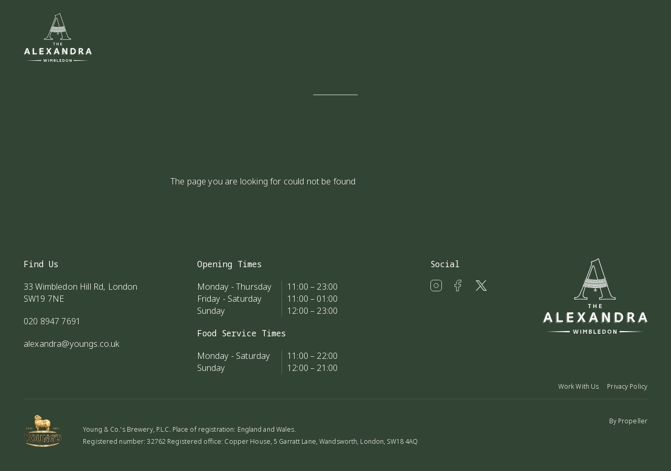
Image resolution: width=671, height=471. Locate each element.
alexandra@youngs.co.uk (72, 343)
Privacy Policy (627, 386)
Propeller (632, 421)
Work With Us (578, 386)
